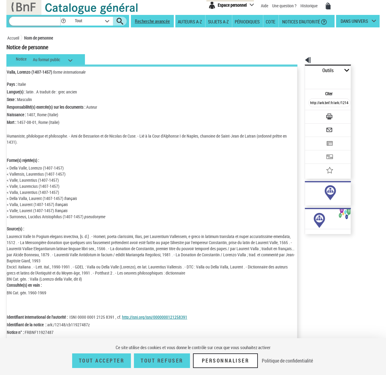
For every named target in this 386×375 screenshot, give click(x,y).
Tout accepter (102, 360)
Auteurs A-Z (190, 21)
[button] (63, 21)
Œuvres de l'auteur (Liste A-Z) (315, 249)
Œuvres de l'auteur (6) (308, 243)
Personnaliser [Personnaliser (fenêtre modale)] (225, 360)
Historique (309, 6)
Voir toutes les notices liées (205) (323, 210)
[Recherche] (34, 21)
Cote (270, 21)
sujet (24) (306, 197)
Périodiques (247, 21)
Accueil (13, 38)
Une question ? (284, 6)
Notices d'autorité (300, 21)
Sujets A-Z (218, 21)
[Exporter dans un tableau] (316, 127)
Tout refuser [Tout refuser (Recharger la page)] (162, 360)
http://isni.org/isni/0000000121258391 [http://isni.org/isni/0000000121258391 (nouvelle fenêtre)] (154, 317)
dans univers (354, 22)
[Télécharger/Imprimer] (313, 103)
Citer (303, 80)
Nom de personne (38, 38)
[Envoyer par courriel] (312, 115)
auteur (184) (309, 191)
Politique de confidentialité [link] (287, 360)
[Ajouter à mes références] (316, 150)
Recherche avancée (152, 21)
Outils (298, 70)
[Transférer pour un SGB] (315, 138)
